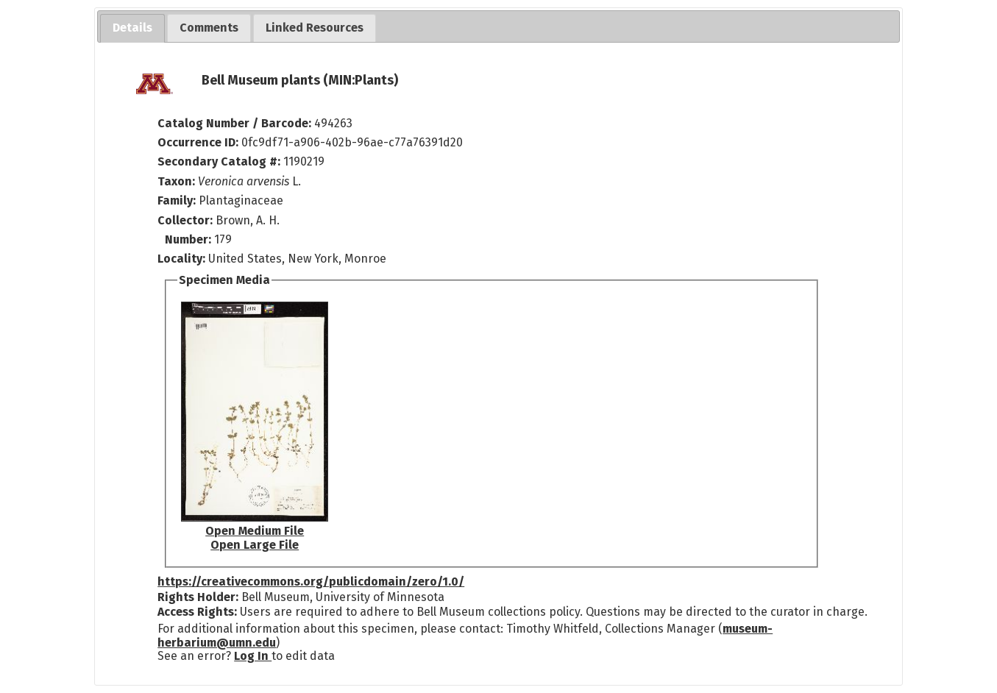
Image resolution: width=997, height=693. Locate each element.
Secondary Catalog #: (218, 161)
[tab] (132, 28)
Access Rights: (197, 612)
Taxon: (176, 181)
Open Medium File (254, 531)
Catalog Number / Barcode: (235, 123)
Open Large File (254, 545)
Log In (253, 656)
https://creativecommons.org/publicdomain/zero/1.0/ (310, 582)
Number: (189, 239)
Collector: (186, 220)
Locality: (181, 259)
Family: (176, 200)
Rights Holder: (197, 597)
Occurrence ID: (199, 142)
